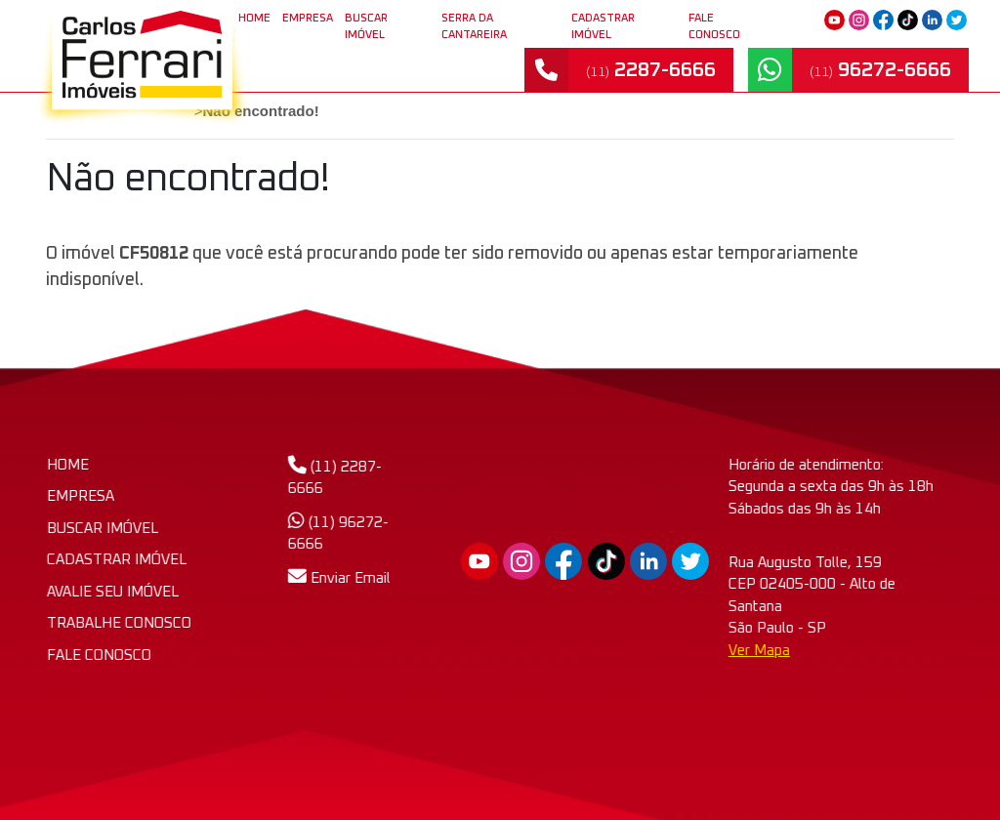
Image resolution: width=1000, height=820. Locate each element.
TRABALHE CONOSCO (123, 623)
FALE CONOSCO (714, 26)
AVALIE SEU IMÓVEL (117, 592)
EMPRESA (307, 18)
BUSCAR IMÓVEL (366, 26)
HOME (72, 465)
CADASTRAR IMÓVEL (603, 26)
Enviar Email (305, 578)
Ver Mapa (872, 650)
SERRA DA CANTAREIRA (474, 26)
